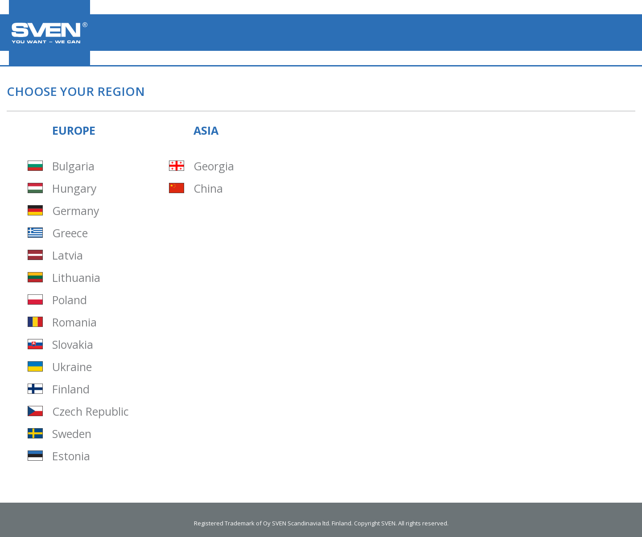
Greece (70, 233)
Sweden (71, 433)
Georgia (213, 166)
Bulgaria (73, 166)
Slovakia (72, 344)
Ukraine (72, 366)
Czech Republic (90, 411)
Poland (69, 300)
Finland (71, 389)
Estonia (71, 456)
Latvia (67, 255)
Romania (74, 322)
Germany (75, 210)
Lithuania (76, 277)
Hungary (74, 188)
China (208, 188)
